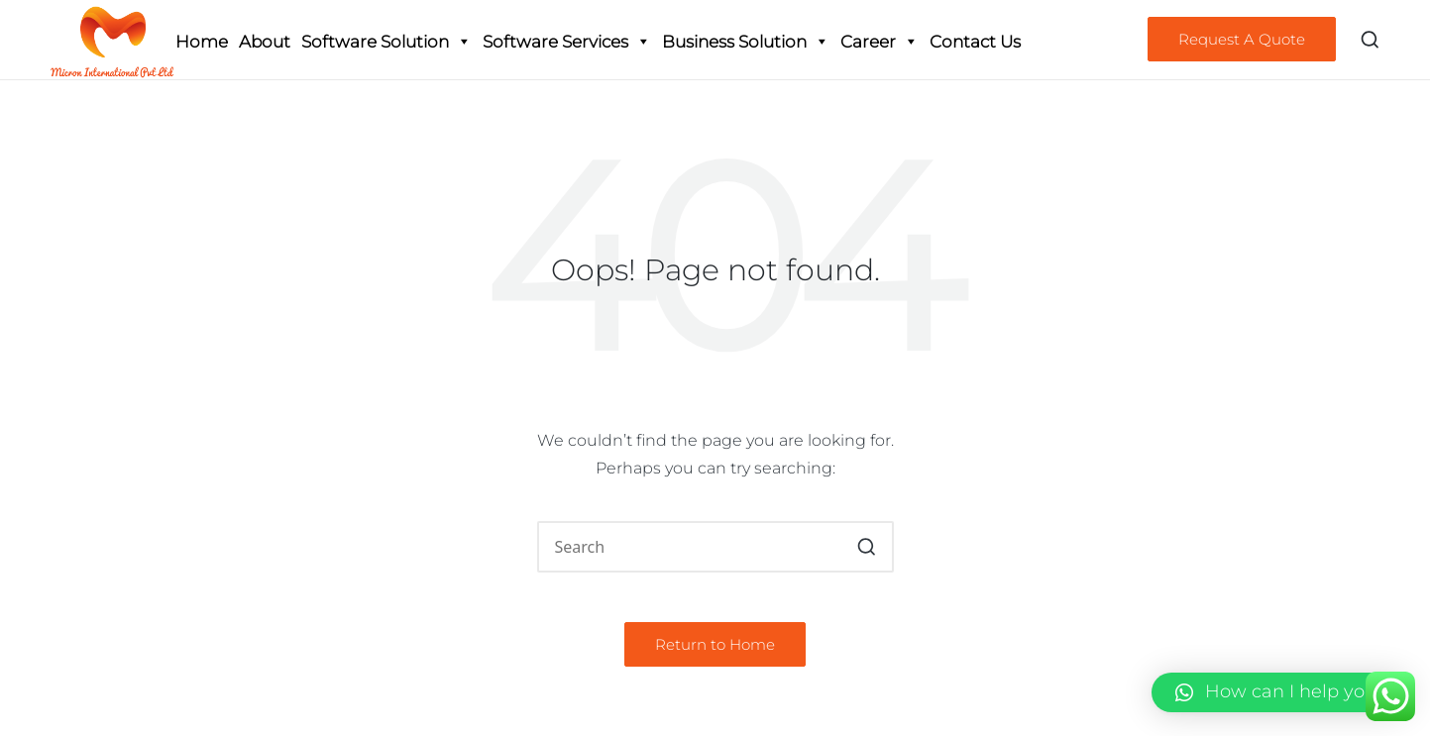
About (264, 42)
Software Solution (386, 42)
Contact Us (975, 42)
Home (201, 42)
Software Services (567, 42)
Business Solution (745, 42)
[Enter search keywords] (715, 547)
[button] (1242, 39)
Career (879, 42)
